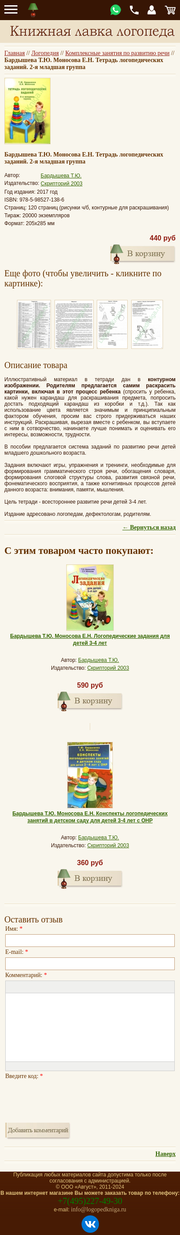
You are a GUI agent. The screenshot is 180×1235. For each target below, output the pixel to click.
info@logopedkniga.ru (98, 1209)
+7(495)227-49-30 (90, 1201)
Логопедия (45, 53)
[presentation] (71, 1099)
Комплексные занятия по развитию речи (117, 53)
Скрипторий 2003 (61, 184)
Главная (14, 53)
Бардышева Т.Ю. (61, 176)
